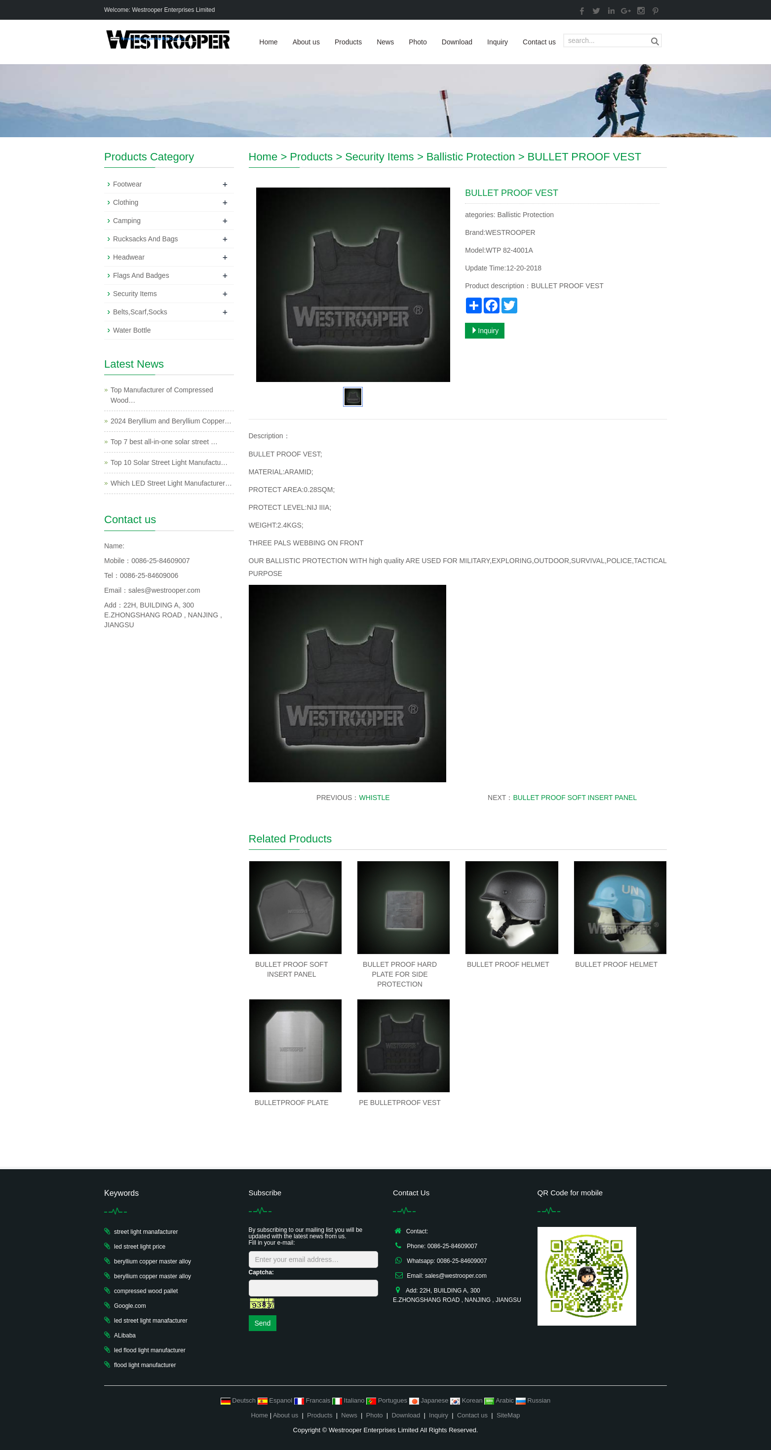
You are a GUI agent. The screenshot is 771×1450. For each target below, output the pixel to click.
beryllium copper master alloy (152, 1261)
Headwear (129, 257)
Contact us (539, 42)
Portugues (387, 1400)
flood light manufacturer (145, 1365)
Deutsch (239, 1400)
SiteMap (508, 1415)
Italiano (349, 1400)
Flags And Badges (141, 275)
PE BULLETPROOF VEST (400, 1103)
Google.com (130, 1305)
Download (457, 42)
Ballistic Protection (470, 157)
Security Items (379, 157)
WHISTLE (374, 797)
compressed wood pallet (146, 1291)
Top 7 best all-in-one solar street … (164, 442)
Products (348, 42)
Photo (418, 42)
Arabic (499, 1400)
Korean (467, 1400)
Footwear (127, 184)
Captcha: (261, 1272)
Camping (127, 221)
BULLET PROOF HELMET (508, 964)
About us (306, 42)
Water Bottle (132, 330)
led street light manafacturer (151, 1320)
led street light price (139, 1246)
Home (268, 42)
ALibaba (125, 1335)
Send (263, 1323)
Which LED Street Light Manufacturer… (171, 483)
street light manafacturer (146, 1231)
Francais (313, 1400)
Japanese (430, 1400)
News (385, 42)
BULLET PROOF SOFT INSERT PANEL (575, 797)
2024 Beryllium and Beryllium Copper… (171, 421)
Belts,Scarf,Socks (140, 312)
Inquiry (497, 42)
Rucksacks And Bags (145, 239)
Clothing (125, 202)
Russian (533, 1400)
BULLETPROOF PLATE (292, 1103)
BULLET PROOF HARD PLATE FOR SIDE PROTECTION (400, 974)
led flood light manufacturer (150, 1350)
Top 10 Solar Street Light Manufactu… (169, 462)
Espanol (276, 1400)
